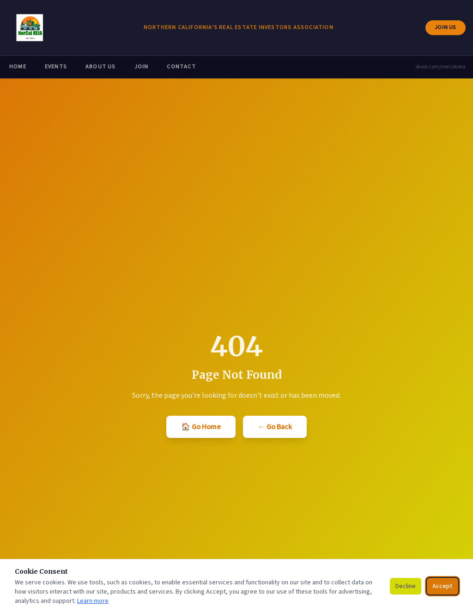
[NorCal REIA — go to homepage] (29, 28)
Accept (442, 586)
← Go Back (275, 427)
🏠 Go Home (201, 427)
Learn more (93, 601)
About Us (100, 67)
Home (17, 67)
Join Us (450, 29)
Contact (181, 67)
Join (141, 67)
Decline (405, 586)
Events (56, 67)
